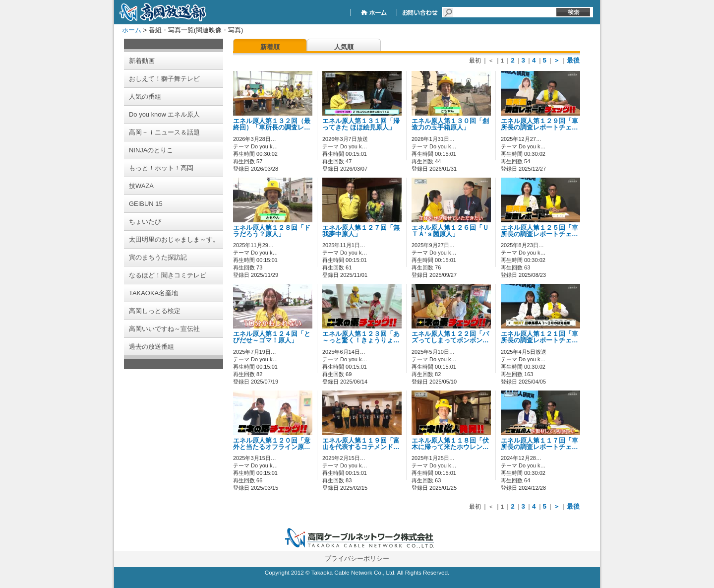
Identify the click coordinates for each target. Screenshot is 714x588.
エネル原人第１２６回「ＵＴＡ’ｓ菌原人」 (450, 231)
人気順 (344, 47)
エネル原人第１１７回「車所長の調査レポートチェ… (539, 444)
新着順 (270, 47)
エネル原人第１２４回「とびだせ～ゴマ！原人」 (271, 337)
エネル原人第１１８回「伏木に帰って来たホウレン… (450, 444)
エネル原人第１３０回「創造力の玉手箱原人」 (450, 124)
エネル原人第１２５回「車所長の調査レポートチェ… (539, 231)
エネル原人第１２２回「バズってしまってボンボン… (450, 337)
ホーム (131, 30)
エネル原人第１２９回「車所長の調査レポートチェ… (539, 124)
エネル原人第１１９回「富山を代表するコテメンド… (361, 444)
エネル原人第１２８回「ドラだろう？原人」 (271, 231)
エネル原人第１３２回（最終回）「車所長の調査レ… (271, 124)
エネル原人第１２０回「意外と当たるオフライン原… (271, 444)
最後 (573, 60)
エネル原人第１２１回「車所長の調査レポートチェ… (539, 337)
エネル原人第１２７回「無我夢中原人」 (361, 231)
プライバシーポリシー (357, 558)
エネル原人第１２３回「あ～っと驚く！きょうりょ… (361, 337)
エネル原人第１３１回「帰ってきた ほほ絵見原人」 (361, 124)
